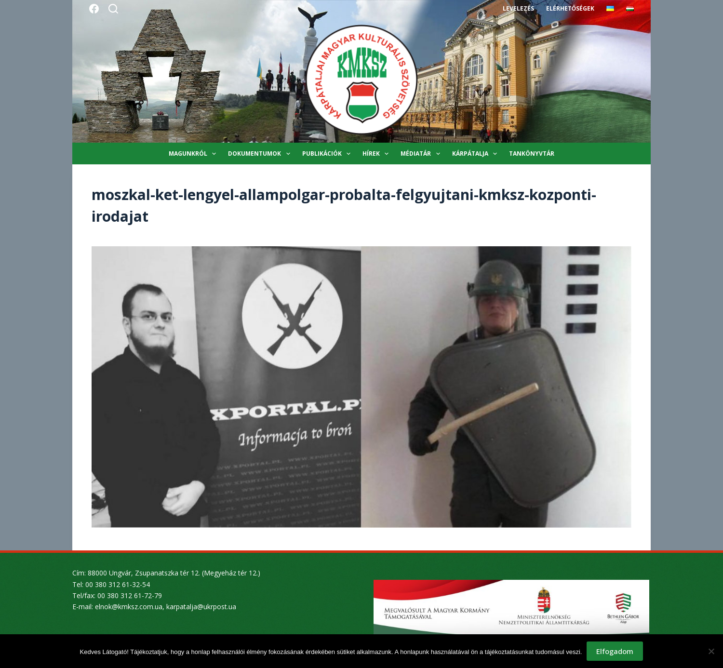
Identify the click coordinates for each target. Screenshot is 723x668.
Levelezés (518, 8)
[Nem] (711, 651)
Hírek (377, 154)
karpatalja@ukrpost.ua (201, 606)
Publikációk (328, 154)
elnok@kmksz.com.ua (128, 606)
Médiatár (422, 154)
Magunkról (194, 154)
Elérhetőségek (570, 8)
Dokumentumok (261, 154)
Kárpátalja (476, 154)
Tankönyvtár (531, 153)
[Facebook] (94, 8)
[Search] (113, 8)
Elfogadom (614, 651)
